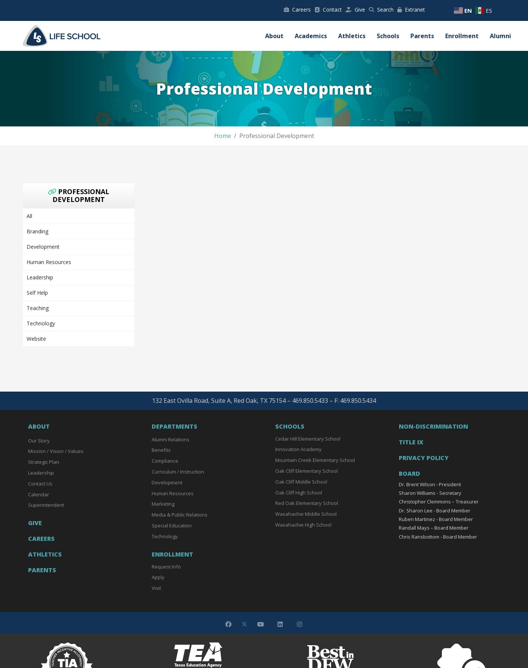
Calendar (38, 494)
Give (355, 9)
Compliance (165, 460)
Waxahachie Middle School (306, 514)
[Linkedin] (280, 624)
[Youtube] (261, 624)
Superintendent (46, 505)
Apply (158, 577)
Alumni (500, 36)
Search (381, 9)
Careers (297, 9)
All (29, 216)
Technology (41, 323)
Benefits (161, 450)
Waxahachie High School (303, 524)
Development (43, 246)
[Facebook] (228, 624)
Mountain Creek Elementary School (315, 460)
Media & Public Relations (179, 514)
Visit (156, 588)
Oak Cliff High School (298, 492)
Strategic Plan (43, 462)
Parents (422, 36)
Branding (37, 231)
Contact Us (40, 483)
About (274, 36)
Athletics (351, 36)
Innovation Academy (298, 449)
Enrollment (462, 36)
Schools (388, 36)
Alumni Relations (170, 439)
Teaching (38, 308)
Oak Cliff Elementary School (306, 471)
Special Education (172, 525)
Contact (328, 9)
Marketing (163, 503)
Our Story (39, 440)
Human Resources (49, 262)
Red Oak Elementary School (306, 503)
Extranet (411, 9)
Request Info (166, 566)
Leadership (40, 277)
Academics (311, 36)
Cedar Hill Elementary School (307, 438)
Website (36, 338)
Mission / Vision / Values (56, 451)
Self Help (37, 292)
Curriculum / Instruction (178, 471)
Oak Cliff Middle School (301, 481)
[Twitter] (244, 624)
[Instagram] (300, 624)
